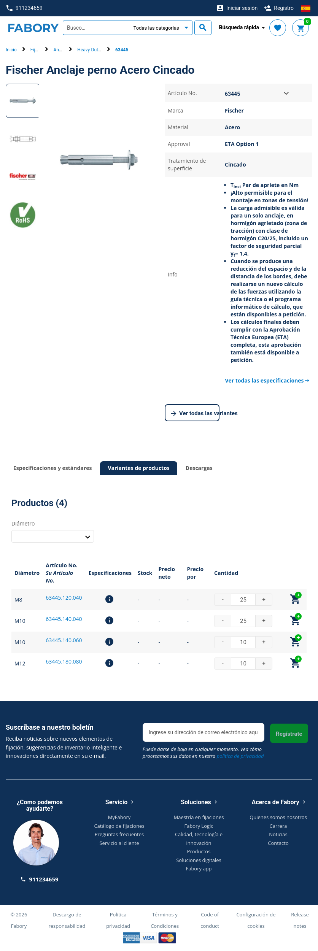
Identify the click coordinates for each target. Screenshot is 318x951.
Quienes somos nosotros (278, 817)
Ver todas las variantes (195, 414)
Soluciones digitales (198, 860)
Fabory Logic (198, 825)
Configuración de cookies (255, 920)
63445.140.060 (64, 640)
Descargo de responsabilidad (66, 920)
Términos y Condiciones (165, 920)
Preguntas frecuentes (119, 834)
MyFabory (119, 817)
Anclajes (62, 49)
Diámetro (23, 523)
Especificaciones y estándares (52, 468)
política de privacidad (240, 756)
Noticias (278, 834)
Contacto (278, 843)
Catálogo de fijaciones (119, 825)
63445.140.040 (64, 618)
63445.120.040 (64, 597)
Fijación (38, 49)
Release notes (300, 920)
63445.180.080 (64, 661)
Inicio (11, 49)
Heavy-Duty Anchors (97, 49)
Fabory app (198, 868)
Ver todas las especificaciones (267, 380)
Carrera (278, 825)
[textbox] (95, 28)
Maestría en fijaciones (199, 817)
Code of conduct (209, 920)
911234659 (24, 8)
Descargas (199, 468)
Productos (199, 851)
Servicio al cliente (119, 843)
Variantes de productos (138, 468)
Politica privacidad (118, 920)
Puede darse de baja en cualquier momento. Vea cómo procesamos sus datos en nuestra (203, 752)
